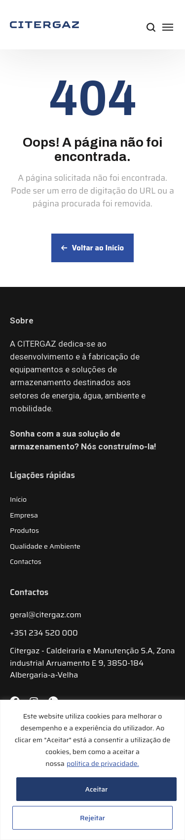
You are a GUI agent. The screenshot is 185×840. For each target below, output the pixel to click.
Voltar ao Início (92, 248)
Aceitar (96, 789)
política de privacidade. (103, 763)
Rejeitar (92, 817)
